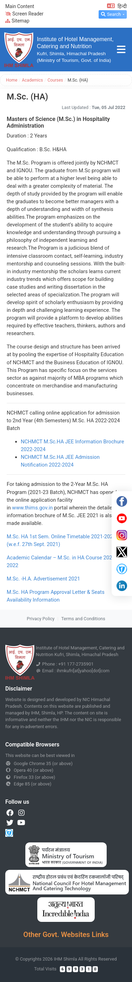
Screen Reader (24, 14)
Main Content (19, 6)
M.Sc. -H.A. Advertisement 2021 (43, 579)
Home (11, 80)
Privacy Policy (41, 618)
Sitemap (17, 21)
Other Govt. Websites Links (65, 934)
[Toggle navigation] (121, 50)
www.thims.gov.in (32, 508)
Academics (32, 80)
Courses (55, 80)
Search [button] (111, 14)
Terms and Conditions (83, 618)
